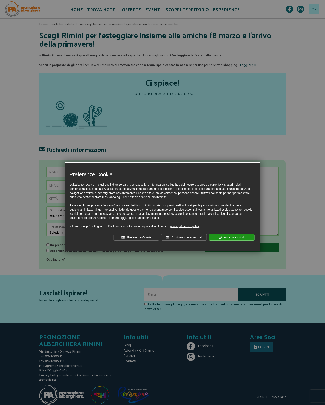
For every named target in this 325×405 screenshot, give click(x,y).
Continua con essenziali (184, 237)
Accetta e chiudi (232, 237)
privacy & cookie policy (184, 226)
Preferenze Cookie (136, 237)
